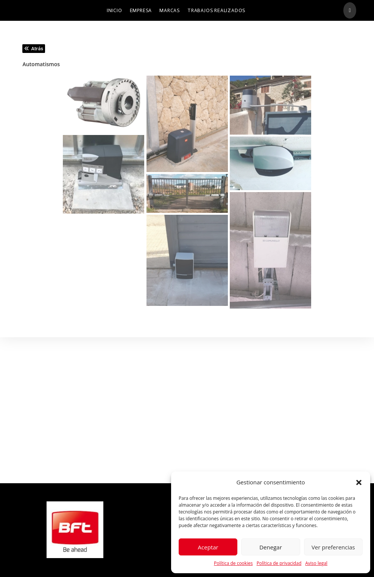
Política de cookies (233, 563)
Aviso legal (316, 563)
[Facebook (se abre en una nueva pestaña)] (349, 10)
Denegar (270, 547)
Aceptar (208, 547)
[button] (359, 482)
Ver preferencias (333, 547)
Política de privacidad (279, 563)
